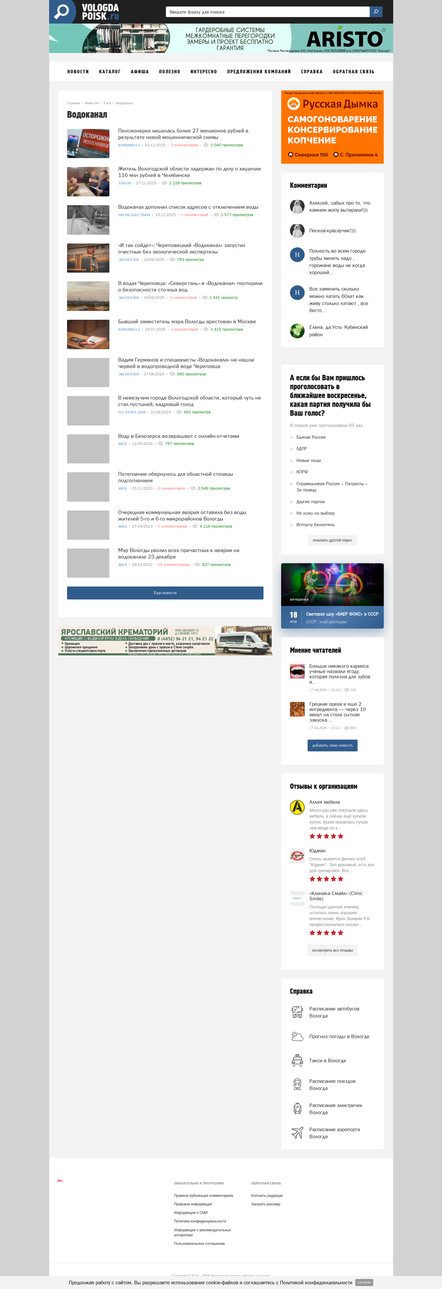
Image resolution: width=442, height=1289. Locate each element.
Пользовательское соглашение (199, 1244)
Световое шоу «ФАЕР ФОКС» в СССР (342, 614)
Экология (129, 259)
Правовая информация (193, 1204)
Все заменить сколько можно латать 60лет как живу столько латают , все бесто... (338, 299)
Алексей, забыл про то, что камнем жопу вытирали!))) (339, 206)
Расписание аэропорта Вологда (334, 1132)
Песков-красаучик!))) (332, 230)
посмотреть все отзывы (332, 950)
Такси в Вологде (327, 1060)
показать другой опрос (332, 540)
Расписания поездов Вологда (332, 1084)
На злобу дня (132, 412)
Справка (301, 991)
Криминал (129, 145)
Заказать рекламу (266, 1204)
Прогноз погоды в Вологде (339, 1036)
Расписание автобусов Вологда (334, 1012)
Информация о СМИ (191, 1213)
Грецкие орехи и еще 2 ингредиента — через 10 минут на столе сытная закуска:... (337, 712)
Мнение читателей (315, 650)
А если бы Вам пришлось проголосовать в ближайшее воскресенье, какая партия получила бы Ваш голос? (330, 396)
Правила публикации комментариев (203, 1196)
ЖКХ (123, 443)
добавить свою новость (332, 745)
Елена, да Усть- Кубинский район (338, 330)
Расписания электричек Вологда (335, 1108)
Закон (125, 183)
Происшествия (134, 215)
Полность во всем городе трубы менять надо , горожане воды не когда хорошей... (337, 261)
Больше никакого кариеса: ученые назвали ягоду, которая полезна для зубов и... (339, 674)
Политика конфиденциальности (200, 1221)
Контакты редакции (267, 1196)
